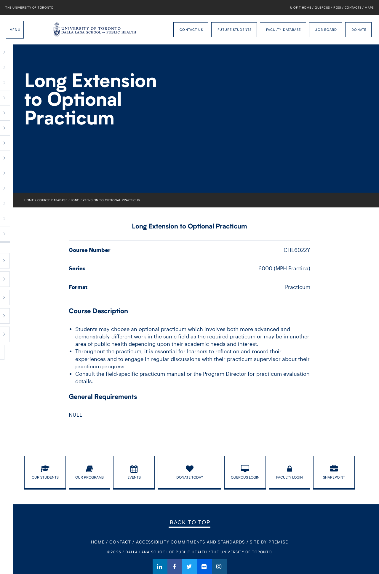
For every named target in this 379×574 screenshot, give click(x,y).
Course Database (52, 200)
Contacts (353, 7)
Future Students (235, 29)
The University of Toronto (29, 7)
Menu (15, 29)
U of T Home (300, 7)
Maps (369, 7)
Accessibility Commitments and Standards (190, 541)
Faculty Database (283, 29)
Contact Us (191, 29)
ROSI (337, 7)
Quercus (322, 7)
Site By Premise (269, 541)
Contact (120, 541)
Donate (358, 29)
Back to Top (190, 522)
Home (29, 200)
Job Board (326, 29)
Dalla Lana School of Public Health (40, 30)
